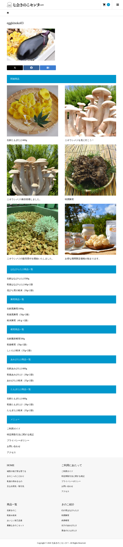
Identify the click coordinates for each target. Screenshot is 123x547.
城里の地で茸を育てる (16, 471)
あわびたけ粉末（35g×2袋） (21, 380)
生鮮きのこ (11, 510)
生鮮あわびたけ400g (17, 368)
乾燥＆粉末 (11, 515)
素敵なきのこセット (15, 525)
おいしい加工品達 (14, 520)
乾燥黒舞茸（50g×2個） (19, 314)
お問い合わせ (13, 446)
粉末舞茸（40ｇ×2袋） (18, 320)
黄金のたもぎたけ (69, 530)
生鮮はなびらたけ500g (18, 278)
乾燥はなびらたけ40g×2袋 (20, 284)
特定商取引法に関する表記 (20, 434)
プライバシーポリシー (18, 440)
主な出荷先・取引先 (15, 486)
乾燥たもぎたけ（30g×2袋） (21, 404)
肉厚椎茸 (65, 520)
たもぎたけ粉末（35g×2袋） (21, 410)
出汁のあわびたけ (69, 525)
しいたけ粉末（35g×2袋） (20, 350)
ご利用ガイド (13, 428)
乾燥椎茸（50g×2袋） (17, 344)
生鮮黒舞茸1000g (15, 308)
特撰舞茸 (65, 515)
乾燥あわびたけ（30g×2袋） (21, 374)
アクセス (11, 452)
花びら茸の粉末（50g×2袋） (21, 290)
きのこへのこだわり (15, 476)
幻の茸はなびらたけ (70, 510)
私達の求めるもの (14, 481)
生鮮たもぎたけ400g (17, 398)
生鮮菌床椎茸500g (16, 339)
